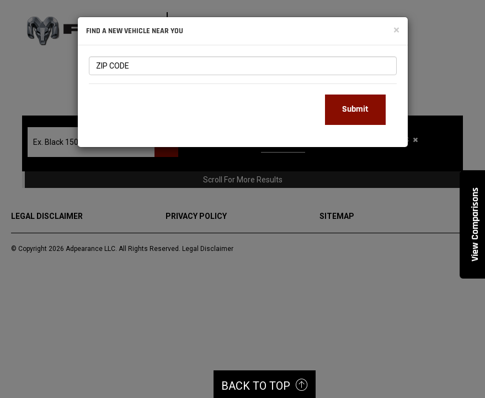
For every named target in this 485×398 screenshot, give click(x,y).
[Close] (396, 30)
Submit (355, 109)
